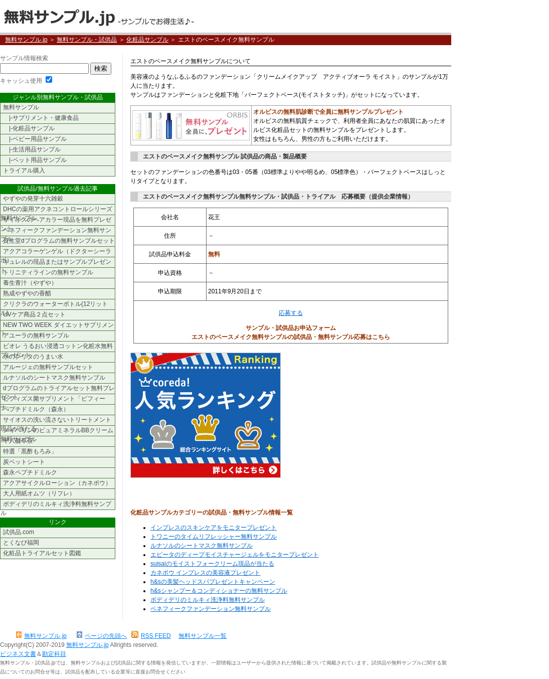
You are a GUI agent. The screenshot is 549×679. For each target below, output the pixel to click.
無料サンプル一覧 (202, 635)
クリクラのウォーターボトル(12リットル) (54, 305)
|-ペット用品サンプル (35, 159)
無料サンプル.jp (98, 16)
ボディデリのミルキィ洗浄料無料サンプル (207, 599)
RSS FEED (151, 635)
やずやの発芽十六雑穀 (33, 198)
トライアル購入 (24, 170)
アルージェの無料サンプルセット (48, 367)
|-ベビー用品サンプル (35, 138)
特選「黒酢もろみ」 (30, 451)
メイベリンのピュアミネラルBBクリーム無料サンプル (57, 431)
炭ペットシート (24, 461)
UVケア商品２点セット (34, 314)
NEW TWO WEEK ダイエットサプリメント (57, 326)
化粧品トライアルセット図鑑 (42, 553)
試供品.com (18, 532)
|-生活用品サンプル (32, 149)
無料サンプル (21, 107)
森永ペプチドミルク (30, 472)
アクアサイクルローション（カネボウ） (57, 482)
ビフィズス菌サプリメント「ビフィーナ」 (53, 400)
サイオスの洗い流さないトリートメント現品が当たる (56, 421)
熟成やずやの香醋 (27, 293)
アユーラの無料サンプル (36, 335)
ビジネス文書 (18, 653)
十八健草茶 (18, 440)
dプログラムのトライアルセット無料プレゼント (58, 389)
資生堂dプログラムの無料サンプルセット (59, 240)
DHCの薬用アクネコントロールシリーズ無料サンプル (56, 210)
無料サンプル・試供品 (87, 39)
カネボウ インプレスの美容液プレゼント (205, 572)
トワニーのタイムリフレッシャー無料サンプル (213, 536)
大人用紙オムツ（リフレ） (39, 493)
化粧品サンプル (147, 39)
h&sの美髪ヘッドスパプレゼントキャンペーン (212, 581)
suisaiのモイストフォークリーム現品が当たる (212, 563)
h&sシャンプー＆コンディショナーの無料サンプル (218, 590)
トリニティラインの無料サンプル (48, 272)
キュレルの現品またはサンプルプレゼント (56, 263)
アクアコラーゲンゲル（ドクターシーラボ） (56, 252)
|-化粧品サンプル (29, 128)
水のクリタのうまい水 (33, 356)
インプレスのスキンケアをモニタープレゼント (213, 527)
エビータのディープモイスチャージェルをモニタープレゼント (234, 554)
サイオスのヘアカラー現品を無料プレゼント (56, 221)
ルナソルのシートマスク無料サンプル (201, 545)
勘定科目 (54, 653)
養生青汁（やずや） (30, 282)
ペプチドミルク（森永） (36, 409)
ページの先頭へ (102, 635)
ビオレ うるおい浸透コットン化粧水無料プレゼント (57, 347)
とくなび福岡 (21, 542)
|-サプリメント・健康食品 (41, 117)
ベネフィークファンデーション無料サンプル (210, 608)
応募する (291, 312)
